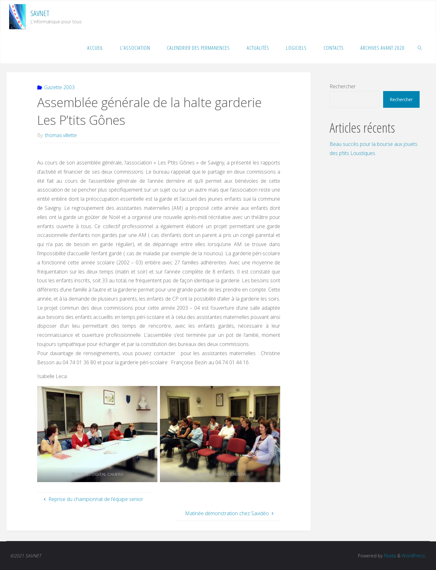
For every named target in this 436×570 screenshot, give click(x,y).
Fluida (389, 556)
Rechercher (343, 86)
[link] (420, 47)
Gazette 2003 (59, 87)
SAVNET (40, 13)
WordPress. (414, 556)
